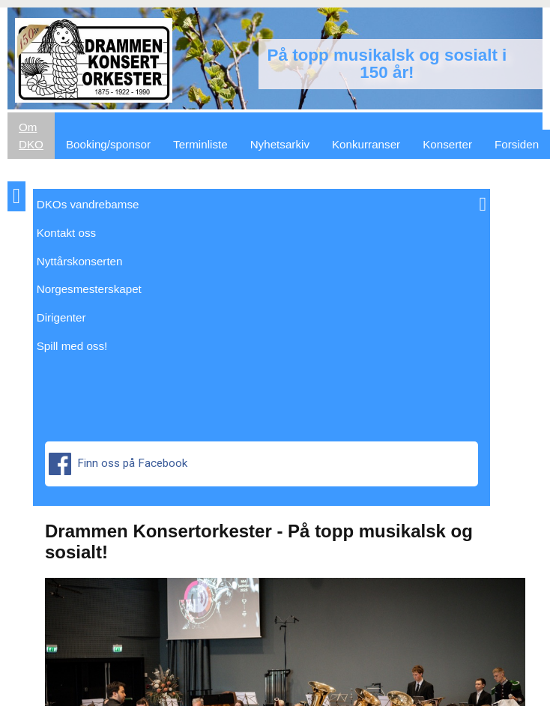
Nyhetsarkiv (279, 144)
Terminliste (200, 144)
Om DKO (31, 136)
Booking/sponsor (108, 144)
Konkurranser (366, 144)
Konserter (447, 144)
